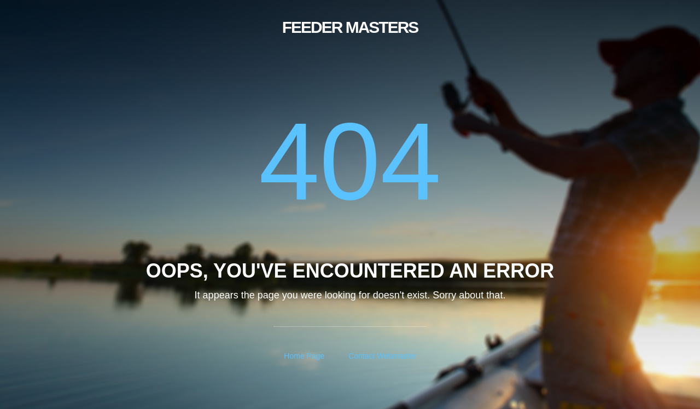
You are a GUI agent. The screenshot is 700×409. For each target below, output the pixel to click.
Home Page (304, 356)
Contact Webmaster (382, 356)
